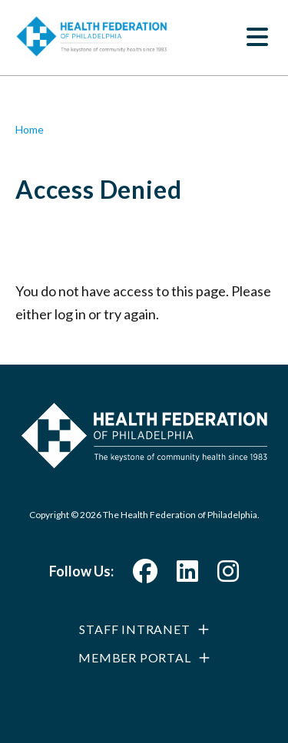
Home (29, 129)
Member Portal (134, 657)
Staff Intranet (134, 629)
